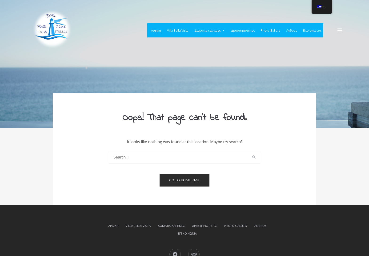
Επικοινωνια (312, 30)
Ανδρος (291, 30)
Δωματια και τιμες (210, 30)
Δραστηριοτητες (243, 30)
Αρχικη (156, 30)
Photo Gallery (270, 30)
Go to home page (184, 180)
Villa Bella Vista (178, 30)
